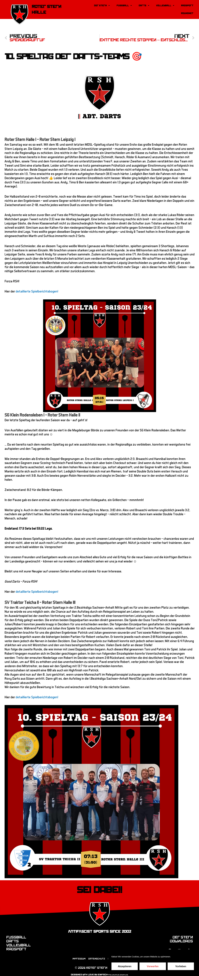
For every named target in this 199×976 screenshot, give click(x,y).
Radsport (187, 5)
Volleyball (165, 5)
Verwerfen (153, 966)
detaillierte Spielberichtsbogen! (37, 287)
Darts (144, 5)
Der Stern (102, 5)
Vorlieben (180, 966)
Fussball (124, 5)
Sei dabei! (99, 886)
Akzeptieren (124, 966)
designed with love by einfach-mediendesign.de (99, 971)
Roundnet (187, 13)
